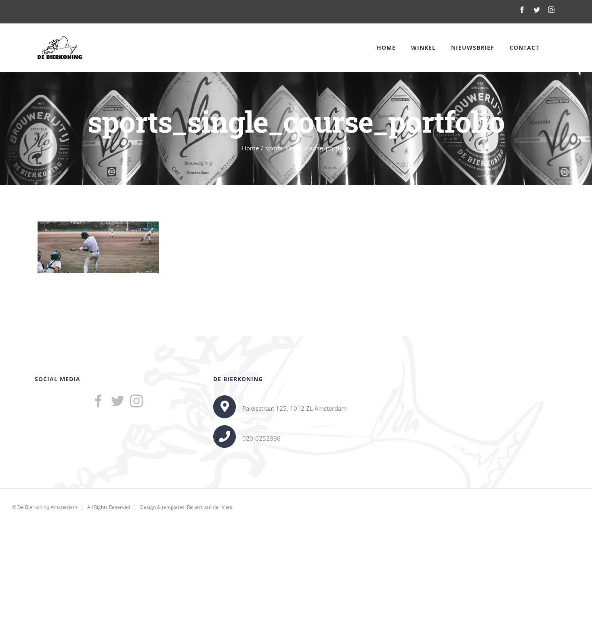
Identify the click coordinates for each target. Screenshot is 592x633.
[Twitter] (117, 401)
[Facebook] (98, 401)
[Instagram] (136, 401)
